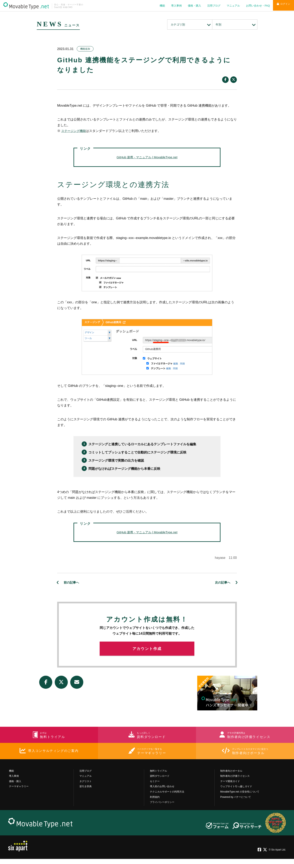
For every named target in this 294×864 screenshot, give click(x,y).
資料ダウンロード (159, 781)
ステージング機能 (74, 131)
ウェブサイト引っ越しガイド (236, 791)
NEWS (52, 23)
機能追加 (85, 48)
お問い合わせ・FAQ (255, 5)
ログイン (282, 5)
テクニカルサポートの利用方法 (167, 796)
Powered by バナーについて (235, 802)
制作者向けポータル (231, 776)
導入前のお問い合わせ (162, 791)
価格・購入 (191, 5)
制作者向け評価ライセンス (235, 781)
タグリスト (85, 786)
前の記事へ (72, 582)
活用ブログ (210, 5)
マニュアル (230, 5)
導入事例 (173, 5)
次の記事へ (222, 582)
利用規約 (155, 802)
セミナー (155, 786)
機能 (159, 5)
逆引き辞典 (85, 791)
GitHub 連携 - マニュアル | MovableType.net (147, 157)
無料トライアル (158, 776)
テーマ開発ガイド (230, 786)
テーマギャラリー (19, 791)
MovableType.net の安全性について (239, 796)
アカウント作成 (147, 651)
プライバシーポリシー (162, 807)
